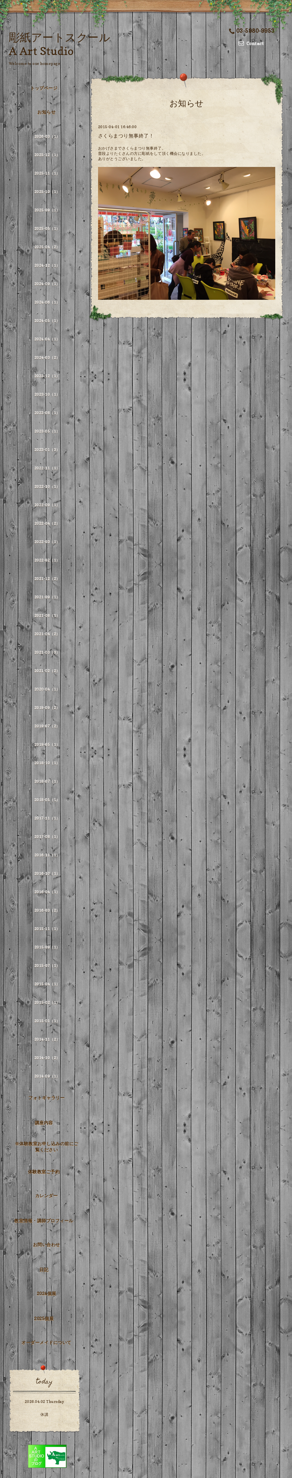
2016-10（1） (47, 873)
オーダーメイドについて (46, 1342)
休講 (44, 1414)
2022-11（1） (47, 468)
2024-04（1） (47, 339)
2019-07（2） (47, 726)
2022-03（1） (47, 541)
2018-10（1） (47, 762)
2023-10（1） (47, 394)
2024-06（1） (47, 302)
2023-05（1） (47, 431)
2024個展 (46, 1293)
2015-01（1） (47, 1020)
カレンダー (46, 1195)
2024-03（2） (47, 357)
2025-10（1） (47, 191)
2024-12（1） (47, 265)
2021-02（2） (47, 670)
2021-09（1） (47, 597)
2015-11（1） (47, 928)
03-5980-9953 (252, 31)
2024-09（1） (47, 283)
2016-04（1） (47, 891)
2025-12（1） (47, 154)
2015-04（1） (47, 984)
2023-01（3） (47, 449)
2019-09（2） (47, 707)
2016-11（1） (47, 855)
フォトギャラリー (46, 1097)
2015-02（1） (47, 1002)
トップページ (43, 88)
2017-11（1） (47, 818)
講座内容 (44, 1122)
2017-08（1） (47, 836)
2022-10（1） (47, 486)
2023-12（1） (47, 375)
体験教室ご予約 (44, 1171)
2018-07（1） (47, 781)
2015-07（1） (47, 965)
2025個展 (44, 1318)
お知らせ (46, 112)
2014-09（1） (47, 1076)
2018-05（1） (47, 799)
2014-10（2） (47, 1057)
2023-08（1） (47, 412)
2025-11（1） (47, 173)
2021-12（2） (47, 578)
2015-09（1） (47, 947)
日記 (43, 1269)
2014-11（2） (47, 1039)
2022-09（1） (47, 504)
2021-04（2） (47, 633)
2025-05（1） (47, 228)
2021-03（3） (47, 652)
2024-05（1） (47, 320)
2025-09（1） (47, 210)
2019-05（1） (47, 744)
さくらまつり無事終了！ (126, 136)
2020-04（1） (47, 689)
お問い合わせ (46, 1244)
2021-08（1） (47, 615)
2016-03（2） (47, 910)
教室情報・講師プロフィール (43, 1220)
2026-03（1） (47, 136)
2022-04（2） (47, 523)
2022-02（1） (47, 560)
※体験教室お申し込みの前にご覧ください (46, 1146)
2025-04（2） (47, 246)
